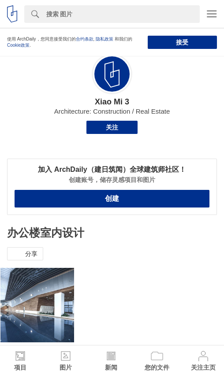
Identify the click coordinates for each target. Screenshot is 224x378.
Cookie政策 (18, 45)
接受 (182, 42)
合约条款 (84, 39)
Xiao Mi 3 (112, 101)
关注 (112, 127)
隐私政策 (104, 39)
